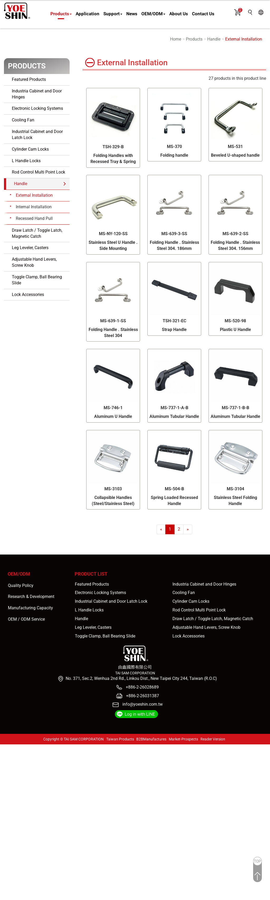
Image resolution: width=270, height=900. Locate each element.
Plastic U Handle (235, 329)
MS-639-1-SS (113, 320)
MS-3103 (113, 488)
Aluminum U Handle (113, 416)
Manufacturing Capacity (30, 607)
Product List (91, 574)
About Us (178, 13)
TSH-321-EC (174, 320)
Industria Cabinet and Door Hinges (37, 94)
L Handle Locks (26, 160)
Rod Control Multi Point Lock (38, 172)
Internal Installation (34, 206)
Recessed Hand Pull (34, 218)
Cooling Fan (23, 119)
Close (5, 747)
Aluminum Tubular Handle (174, 416)
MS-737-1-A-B (174, 407)
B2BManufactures (151, 739)
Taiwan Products (120, 739)
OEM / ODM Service (26, 619)
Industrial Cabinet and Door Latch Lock (37, 134)
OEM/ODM (153, 13)
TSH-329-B (113, 146)
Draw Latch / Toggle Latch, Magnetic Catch (37, 233)
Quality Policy (20, 585)
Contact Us (203, 13)
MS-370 (174, 146)
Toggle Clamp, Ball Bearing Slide (37, 279)
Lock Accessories (28, 294)
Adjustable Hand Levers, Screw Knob (34, 262)
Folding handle (174, 155)
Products (61, 13)
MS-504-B (174, 488)
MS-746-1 (113, 407)
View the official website (47, 801)
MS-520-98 (235, 320)
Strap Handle (174, 329)
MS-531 (235, 146)
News (131, 13)
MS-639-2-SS (235, 233)
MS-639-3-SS (174, 233)
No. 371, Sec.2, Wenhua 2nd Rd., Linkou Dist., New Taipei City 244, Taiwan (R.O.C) (141, 678)
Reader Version (212, 739)
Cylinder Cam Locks (30, 149)
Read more (11, 801)
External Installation (243, 39)
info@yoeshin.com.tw (142, 704)
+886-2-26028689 (142, 687)
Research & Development (31, 596)
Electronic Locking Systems (37, 108)
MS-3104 (235, 488)
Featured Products (29, 79)
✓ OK (150, 896)
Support (112, 13)
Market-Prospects (183, 739)
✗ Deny (7, 765)
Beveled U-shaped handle (235, 155)
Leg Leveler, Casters (30, 247)
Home (175, 39)
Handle (213, 39)
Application (87, 13)
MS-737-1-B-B (235, 407)
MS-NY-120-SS (113, 233)
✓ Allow (7, 759)
